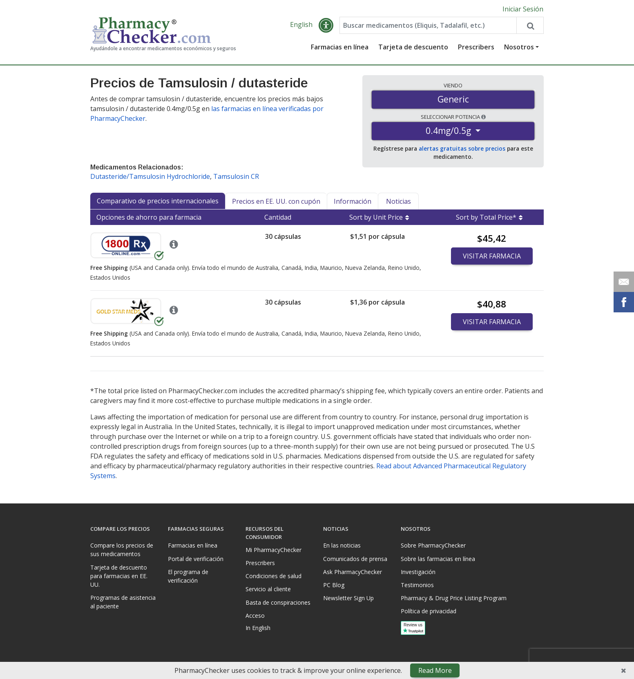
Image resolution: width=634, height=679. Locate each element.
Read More (435, 670)
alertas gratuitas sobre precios (462, 148)
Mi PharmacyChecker (273, 550)
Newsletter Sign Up (348, 598)
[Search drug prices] (529, 25)
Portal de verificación (195, 559)
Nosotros (519, 46)
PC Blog (333, 585)
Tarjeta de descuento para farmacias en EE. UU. (118, 575)
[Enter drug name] (428, 25)
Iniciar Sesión (522, 8)
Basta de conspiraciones (278, 602)
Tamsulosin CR (236, 176)
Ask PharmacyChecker (352, 572)
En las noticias (342, 545)
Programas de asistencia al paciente (123, 602)
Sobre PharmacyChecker (433, 545)
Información (352, 201)
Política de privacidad (428, 611)
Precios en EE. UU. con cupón (276, 201)
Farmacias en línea (339, 46)
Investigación (418, 572)
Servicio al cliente (268, 589)
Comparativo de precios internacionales (158, 200)
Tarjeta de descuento (413, 46)
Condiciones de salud (273, 576)
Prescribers (476, 46)
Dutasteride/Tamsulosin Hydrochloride (150, 176)
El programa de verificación (188, 576)
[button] (326, 25)
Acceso (255, 615)
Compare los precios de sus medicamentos (121, 549)
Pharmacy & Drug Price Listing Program (454, 598)
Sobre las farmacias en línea (438, 559)
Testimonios (417, 585)
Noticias (398, 201)
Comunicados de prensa (355, 559)
